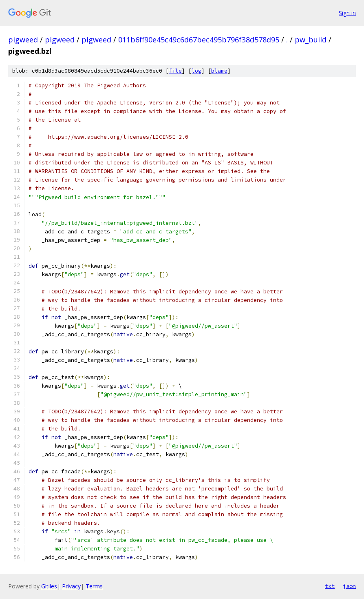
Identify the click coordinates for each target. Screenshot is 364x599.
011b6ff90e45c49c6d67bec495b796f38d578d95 (198, 39)
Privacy (71, 586)
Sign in (347, 13)
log (196, 70)
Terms (94, 586)
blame (219, 70)
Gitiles (49, 586)
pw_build (310, 39)
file (175, 70)
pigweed (23, 39)
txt (330, 586)
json (349, 586)
